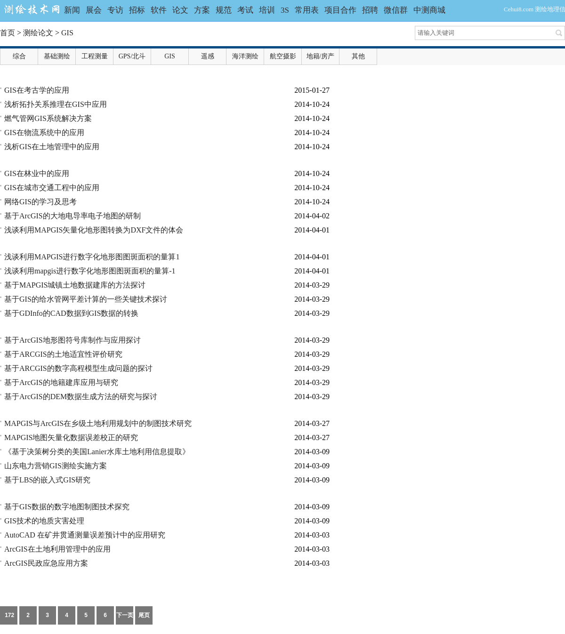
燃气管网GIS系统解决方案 (48, 118)
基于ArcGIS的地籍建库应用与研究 (61, 382)
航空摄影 (283, 56)
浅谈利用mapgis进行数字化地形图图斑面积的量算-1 (90, 271)
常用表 (307, 10)
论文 (180, 10)
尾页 (144, 615)
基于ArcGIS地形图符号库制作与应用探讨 (72, 340)
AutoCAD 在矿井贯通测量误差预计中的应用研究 (84, 535)
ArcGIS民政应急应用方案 (46, 563)
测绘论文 (38, 33)
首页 (7, 33)
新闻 (72, 10)
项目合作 (340, 10)
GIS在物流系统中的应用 (44, 132)
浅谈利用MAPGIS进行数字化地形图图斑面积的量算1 (91, 257)
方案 (202, 10)
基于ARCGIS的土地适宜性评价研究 (63, 354)
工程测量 (94, 56)
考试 (245, 10)
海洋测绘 (245, 56)
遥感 (207, 56)
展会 (94, 10)
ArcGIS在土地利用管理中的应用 (57, 549)
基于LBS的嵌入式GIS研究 (47, 480)
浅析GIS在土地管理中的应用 (51, 147)
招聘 (370, 10)
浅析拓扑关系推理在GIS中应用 (55, 104)
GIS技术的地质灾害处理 (44, 521)
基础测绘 (57, 56)
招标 (137, 10)
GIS (67, 33)
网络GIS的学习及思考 (40, 202)
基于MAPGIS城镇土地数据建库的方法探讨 (74, 285)
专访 (115, 10)
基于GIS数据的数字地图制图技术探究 (66, 507)
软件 (159, 10)
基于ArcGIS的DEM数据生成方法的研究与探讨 (80, 397)
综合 (19, 56)
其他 (358, 56)
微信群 (396, 10)
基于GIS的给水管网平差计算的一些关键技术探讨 (85, 299)
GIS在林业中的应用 (36, 173)
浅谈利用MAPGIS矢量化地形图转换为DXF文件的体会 (93, 230)
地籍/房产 (321, 56)
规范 (224, 10)
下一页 (124, 615)
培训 (267, 10)
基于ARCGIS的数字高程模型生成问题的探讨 (78, 368)
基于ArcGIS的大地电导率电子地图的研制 (72, 216)
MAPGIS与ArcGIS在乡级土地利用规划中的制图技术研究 (98, 423)
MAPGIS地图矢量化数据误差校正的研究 (71, 437)
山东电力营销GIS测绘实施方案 (55, 466)
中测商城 (429, 10)
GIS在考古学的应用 (36, 90)
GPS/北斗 (132, 56)
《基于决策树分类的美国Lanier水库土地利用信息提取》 (97, 452)
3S (285, 10)
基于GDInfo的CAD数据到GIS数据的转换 (71, 313)
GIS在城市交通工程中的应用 (51, 188)
